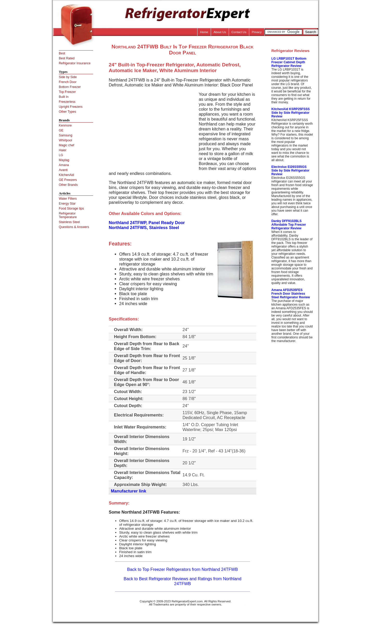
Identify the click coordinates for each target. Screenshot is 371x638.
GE (61, 130)
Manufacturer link (128, 491)
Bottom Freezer (70, 87)
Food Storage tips (71, 208)
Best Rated (67, 58)
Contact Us (239, 32)
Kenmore (65, 125)
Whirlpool (65, 140)
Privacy (257, 32)
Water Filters (68, 198)
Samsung (65, 135)
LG (61, 155)
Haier (62, 150)
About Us (220, 32)
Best (62, 53)
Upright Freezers (70, 107)
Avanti (63, 170)
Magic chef (66, 145)
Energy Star (67, 203)
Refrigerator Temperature (68, 215)
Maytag (64, 160)
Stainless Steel (69, 222)
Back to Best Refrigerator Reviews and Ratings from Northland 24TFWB (182, 581)
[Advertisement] (152, 128)
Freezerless (67, 102)
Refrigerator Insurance (75, 63)
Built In (63, 97)
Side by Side (68, 77)
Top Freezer (67, 92)
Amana (64, 165)
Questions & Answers (74, 227)
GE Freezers (68, 180)
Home (204, 32)
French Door (67, 82)
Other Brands (68, 185)
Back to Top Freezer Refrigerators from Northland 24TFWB (182, 569)
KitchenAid (66, 175)
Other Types (67, 111)
